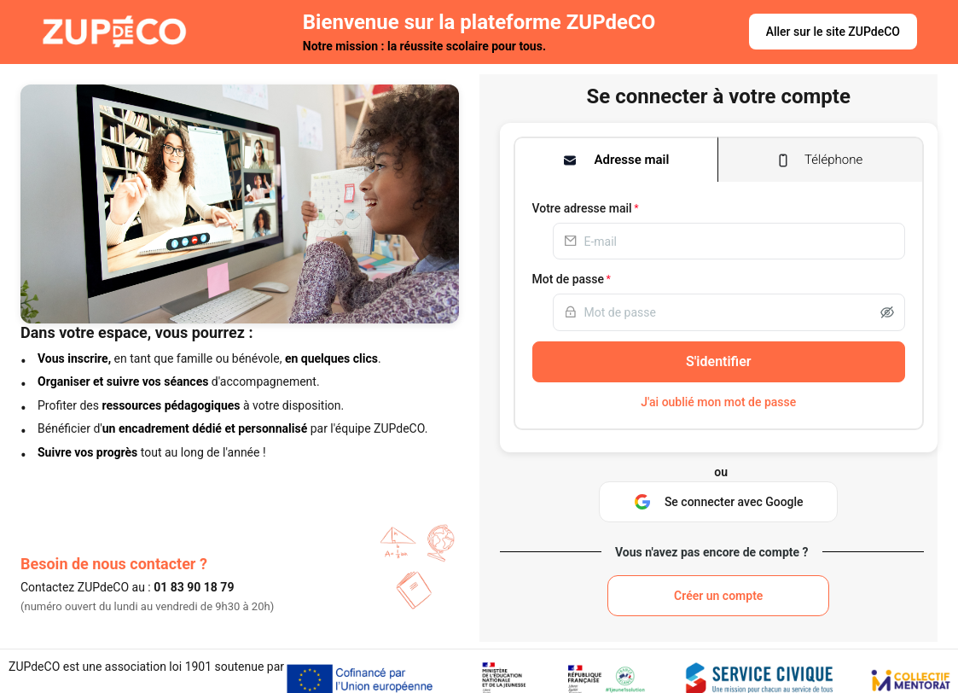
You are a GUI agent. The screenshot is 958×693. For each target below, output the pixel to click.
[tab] (616, 160)
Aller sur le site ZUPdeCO (833, 31)
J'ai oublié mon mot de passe (718, 402)
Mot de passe (568, 279)
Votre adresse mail (582, 208)
